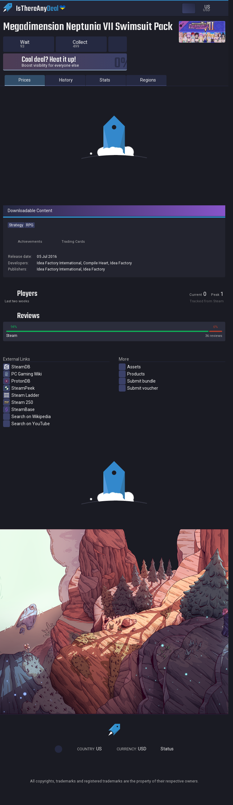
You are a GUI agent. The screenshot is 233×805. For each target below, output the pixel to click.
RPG (29, 225)
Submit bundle (137, 381)
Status (165, 749)
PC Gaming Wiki (22, 374)
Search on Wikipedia (27, 416)
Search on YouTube (26, 423)
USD (128, 749)
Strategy (16, 225)
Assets (130, 366)
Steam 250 (18, 402)
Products (132, 374)
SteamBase (19, 409)
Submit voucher (138, 388)
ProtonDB (16, 381)
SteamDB (16, 366)
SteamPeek (19, 388)
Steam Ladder (21, 395)
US (86, 749)
